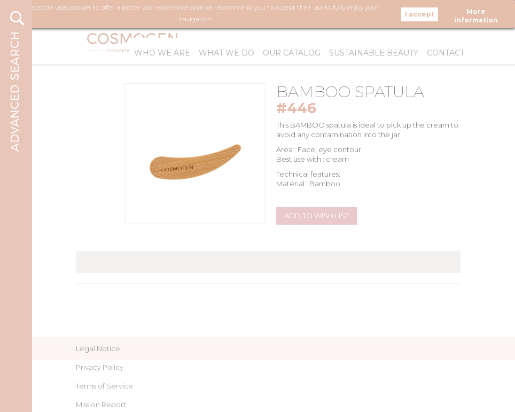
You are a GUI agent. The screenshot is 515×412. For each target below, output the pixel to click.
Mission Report (101, 404)
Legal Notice (98, 348)
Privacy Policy (99, 367)
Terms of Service (104, 386)
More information (476, 13)
